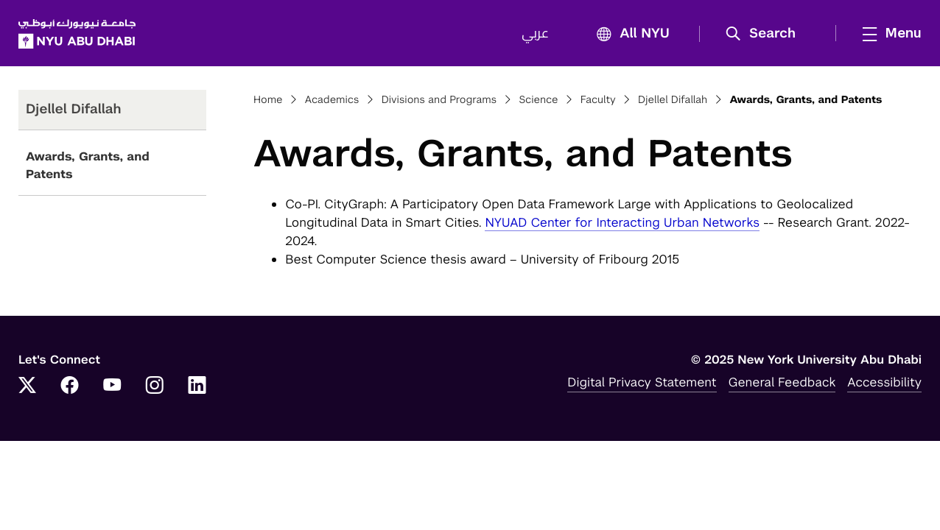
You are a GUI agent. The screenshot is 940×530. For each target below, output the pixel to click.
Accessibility (884, 382)
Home (268, 100)
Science (538, 100)
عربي (535, 34)
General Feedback (782, 382)
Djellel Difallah (672, 100)
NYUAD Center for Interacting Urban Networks (622, 222)
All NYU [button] (629, 34)
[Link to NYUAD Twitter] (27, 386)
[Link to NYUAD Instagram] (154, 386)
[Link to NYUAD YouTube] (112, 386)
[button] (766, 34)
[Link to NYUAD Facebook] (70, 386)
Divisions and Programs (439, 100)
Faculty (598, 100)
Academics (332, 100)
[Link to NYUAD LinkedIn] (197, 386)
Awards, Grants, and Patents (88, 165)
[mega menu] (888, 33)
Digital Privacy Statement (641, 382)
